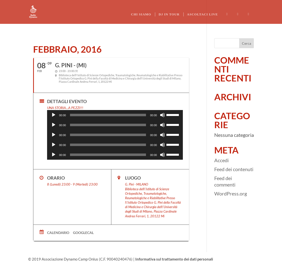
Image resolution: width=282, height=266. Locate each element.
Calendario (58, 232)
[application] (115, 115)
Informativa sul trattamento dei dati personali (174, 259)
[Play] (53, 115)
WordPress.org (230, 193)
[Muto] (162, 115)
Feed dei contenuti (233, 169)
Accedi (221, 160)
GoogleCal (83, 232)
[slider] (108, 115)
